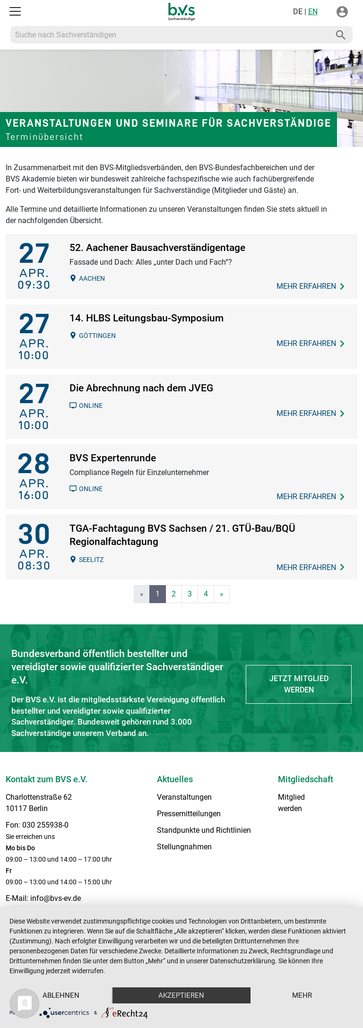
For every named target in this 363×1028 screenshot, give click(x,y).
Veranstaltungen (184, 797)
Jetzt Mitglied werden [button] (298, 684)
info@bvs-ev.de (55, 898)
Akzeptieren (181, 995)
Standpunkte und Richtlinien (204, 830)
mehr (302, 995)
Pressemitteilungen (189, 813)
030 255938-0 (45, 825)
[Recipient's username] (169, 34)
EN (313, 11)
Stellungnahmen (184, 846)
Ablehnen (61, 995)
